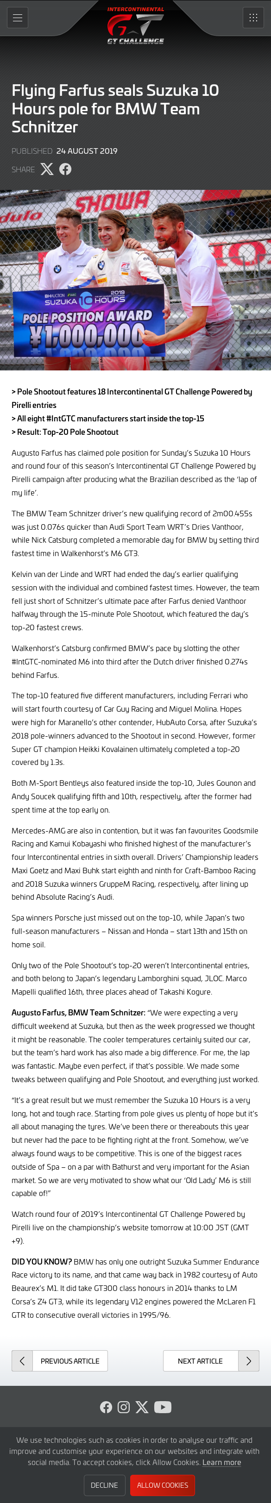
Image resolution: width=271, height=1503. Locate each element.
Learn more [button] (221, 1462)
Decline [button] (104, 1485)
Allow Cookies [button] (162, 1485)
